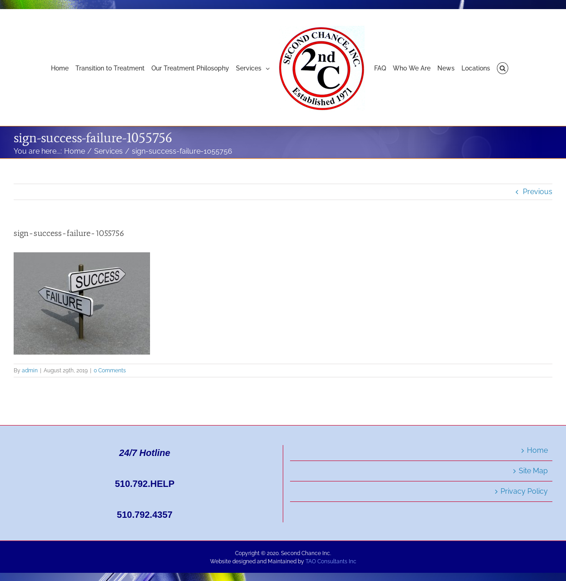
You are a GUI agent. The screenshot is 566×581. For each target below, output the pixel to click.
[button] (502, 68)
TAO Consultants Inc (331, 561)
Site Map (533, 470)
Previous (537, 191)
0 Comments (110, 370)
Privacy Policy (524, 491)
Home (537, 450)
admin (30, 370)
